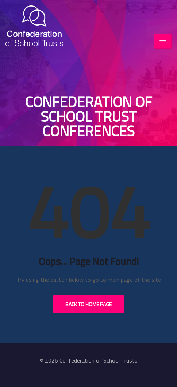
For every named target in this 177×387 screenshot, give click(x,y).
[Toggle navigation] (163, 41)
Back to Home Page (88, 304)
